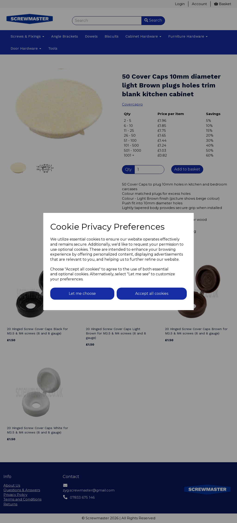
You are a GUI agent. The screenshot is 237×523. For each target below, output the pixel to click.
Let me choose (82, 293)
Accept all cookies (151, 293)
